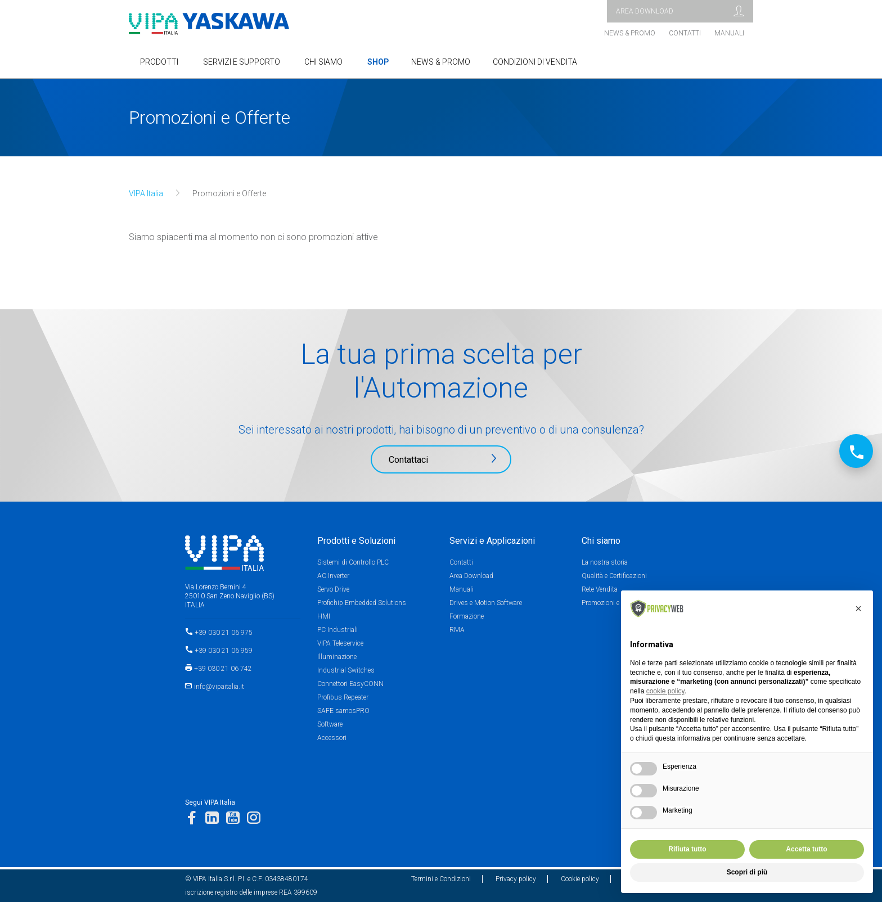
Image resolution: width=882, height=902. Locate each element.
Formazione (466, 616)
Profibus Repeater (342, 697)
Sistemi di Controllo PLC (353, 562)
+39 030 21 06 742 (223, 669)
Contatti (685, 33)
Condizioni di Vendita (535, 61)
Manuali (729, 33)
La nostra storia (605, 562)
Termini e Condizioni (441, 879)
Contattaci (408, 459)
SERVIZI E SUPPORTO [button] (241, 61)
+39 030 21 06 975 (224, 633)
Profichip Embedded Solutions (361, 603)
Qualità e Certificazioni (614, 576)
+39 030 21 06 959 (224, 651)
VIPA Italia (146, 193)
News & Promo (629, 33)
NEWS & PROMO (440, 61)
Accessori (331, 738)
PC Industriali (337, 630)
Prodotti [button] (159, 61)
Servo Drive (333, 589)
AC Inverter (333, 576)
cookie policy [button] (665, 691)
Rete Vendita (600, 589)
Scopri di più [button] (747, 872)
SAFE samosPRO (343, 711)
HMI (323, 616)
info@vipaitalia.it (219, 687)
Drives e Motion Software (485, 603)
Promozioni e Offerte (611, 603)
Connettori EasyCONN (350, 684)
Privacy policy (516, 879)
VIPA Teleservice (340, 643)
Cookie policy (580, 879)
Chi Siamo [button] (323, 61)
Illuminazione (337, 657)
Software (330, 724)
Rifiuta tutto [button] (687, 849)
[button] (858, 608)
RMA (457, 630)
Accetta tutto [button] (806, 849)
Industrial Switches (346, 670)
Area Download (471, 576)
